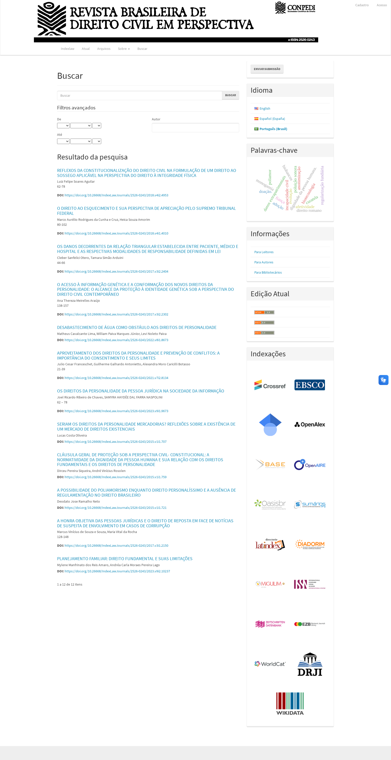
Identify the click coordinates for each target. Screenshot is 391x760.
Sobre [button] (124, 48)
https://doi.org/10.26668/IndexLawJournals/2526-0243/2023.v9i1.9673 (116, 411)
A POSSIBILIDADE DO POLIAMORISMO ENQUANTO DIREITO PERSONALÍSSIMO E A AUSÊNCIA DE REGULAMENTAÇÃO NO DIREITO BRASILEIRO (146, 492)
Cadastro (362, 5)
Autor (156, 119)
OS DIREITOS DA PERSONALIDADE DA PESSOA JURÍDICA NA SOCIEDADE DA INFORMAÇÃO (140, 391)
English (265, 108)
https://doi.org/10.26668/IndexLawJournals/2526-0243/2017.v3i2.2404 (116, 271)
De (59, 119)
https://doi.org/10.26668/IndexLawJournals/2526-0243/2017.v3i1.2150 (116, 545)
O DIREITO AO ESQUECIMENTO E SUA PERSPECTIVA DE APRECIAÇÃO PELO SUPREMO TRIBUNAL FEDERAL (146, 210)
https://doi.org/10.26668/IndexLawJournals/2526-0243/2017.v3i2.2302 (116, 314)
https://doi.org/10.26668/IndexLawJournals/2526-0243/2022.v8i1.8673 (116, 340)
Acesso (382, 5)
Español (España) (272, 118)
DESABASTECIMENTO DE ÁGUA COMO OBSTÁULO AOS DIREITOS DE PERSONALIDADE (136, 327)
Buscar (142, 48)
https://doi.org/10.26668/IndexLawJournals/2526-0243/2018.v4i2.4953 (116, 195)
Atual (86, 48)
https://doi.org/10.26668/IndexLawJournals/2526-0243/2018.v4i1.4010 (116, 233)
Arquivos (103, 48)
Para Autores (263, 262)
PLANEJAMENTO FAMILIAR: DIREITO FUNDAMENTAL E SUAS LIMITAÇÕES (125, 558)
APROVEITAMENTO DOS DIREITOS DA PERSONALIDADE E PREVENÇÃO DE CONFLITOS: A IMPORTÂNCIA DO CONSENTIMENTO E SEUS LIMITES (138, 355)
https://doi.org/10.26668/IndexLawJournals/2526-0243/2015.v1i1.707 (116, 441)
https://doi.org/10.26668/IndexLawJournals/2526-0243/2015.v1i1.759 (116, 477)
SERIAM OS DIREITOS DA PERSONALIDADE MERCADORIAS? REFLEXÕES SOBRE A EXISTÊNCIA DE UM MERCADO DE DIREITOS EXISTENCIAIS (146, 426)
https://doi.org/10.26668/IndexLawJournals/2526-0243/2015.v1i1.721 (116, 507)
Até (59, 134)
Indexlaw (67, 48)
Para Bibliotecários (268, 272)
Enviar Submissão (267, 69)
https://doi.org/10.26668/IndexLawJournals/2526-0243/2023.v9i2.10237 (117, 571)
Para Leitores (264, 252)
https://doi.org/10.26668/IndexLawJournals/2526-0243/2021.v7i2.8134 (116, 378)
